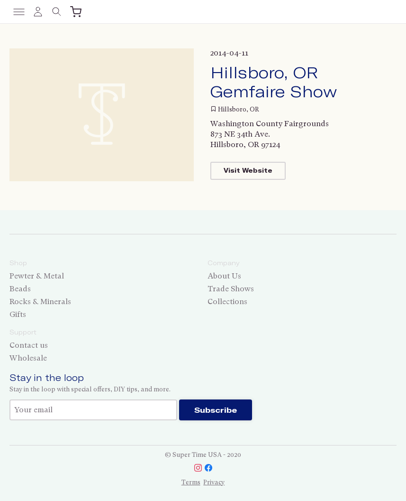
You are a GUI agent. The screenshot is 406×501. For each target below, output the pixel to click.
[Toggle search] (56, 11)
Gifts (17, 314)
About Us (224, 275)
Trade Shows (231, 288)
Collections (227, 301)
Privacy (214, 482)
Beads (20, 288)
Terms (190, 482)
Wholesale (28, 357)
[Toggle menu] (18, 11)
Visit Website (248, 170)
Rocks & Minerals (40, 301)
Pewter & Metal (36, 275)
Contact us (28, 345)
